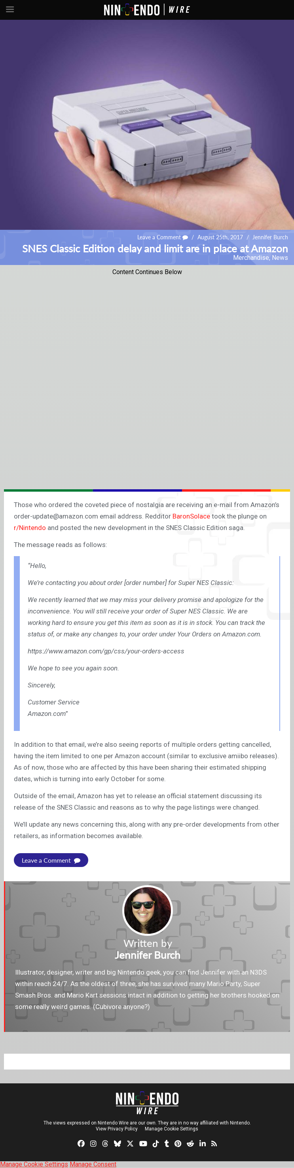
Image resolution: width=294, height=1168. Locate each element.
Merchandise (251, 257)
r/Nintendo (30, 528)
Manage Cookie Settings (171, 1129)
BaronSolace (191, 516)
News (280, 257)
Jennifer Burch (270, 237)
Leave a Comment (162, 237)
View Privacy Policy (117, 1129)
